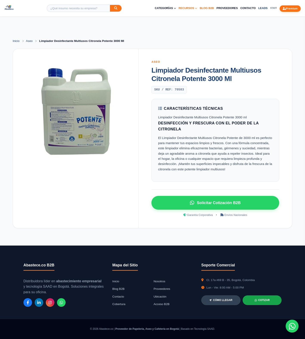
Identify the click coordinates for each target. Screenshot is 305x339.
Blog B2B (207, 8)
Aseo (30, 41)
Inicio (16, 41)
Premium (290, 8)
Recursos (188, 8)
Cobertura (118, 304)
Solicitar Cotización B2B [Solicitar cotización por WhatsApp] (215, 202)
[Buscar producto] (78, 8)
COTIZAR (262, 300)
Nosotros (159, 281)
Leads (263, 8)
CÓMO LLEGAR (220, 300)
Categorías (165, 8)
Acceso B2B (161, 304)
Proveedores (227, 8)
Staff (273, 8)
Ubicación (160, 296)
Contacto (248, 8)
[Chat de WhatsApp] (292, 326)
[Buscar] (116, 8)
